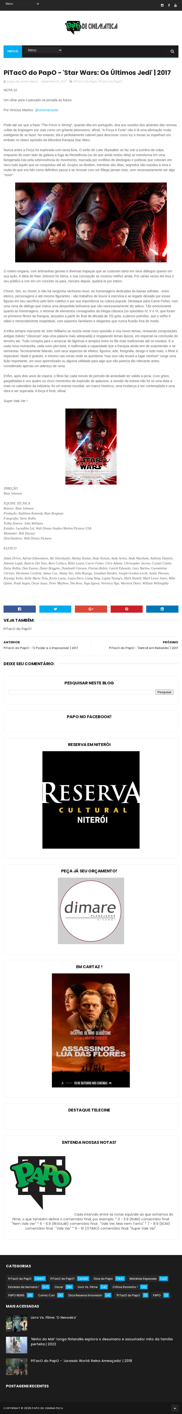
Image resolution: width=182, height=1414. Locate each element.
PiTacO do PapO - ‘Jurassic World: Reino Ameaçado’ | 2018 (81, 1360)
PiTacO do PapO (85, 81)
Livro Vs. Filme (88, 1287)
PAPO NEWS (16, 1295)
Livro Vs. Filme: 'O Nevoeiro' (54, 1317)
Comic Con (46, 1295)
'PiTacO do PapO (128, 1295)
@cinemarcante (47, 110)
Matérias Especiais (143, 1279)
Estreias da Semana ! (23, 1287)
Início (12, 51)
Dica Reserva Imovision (85, 1295)
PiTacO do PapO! (110, 81)
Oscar (59, 1287)
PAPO (157, 1295)
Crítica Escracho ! (125, 1287)
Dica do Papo (103, 1279)
